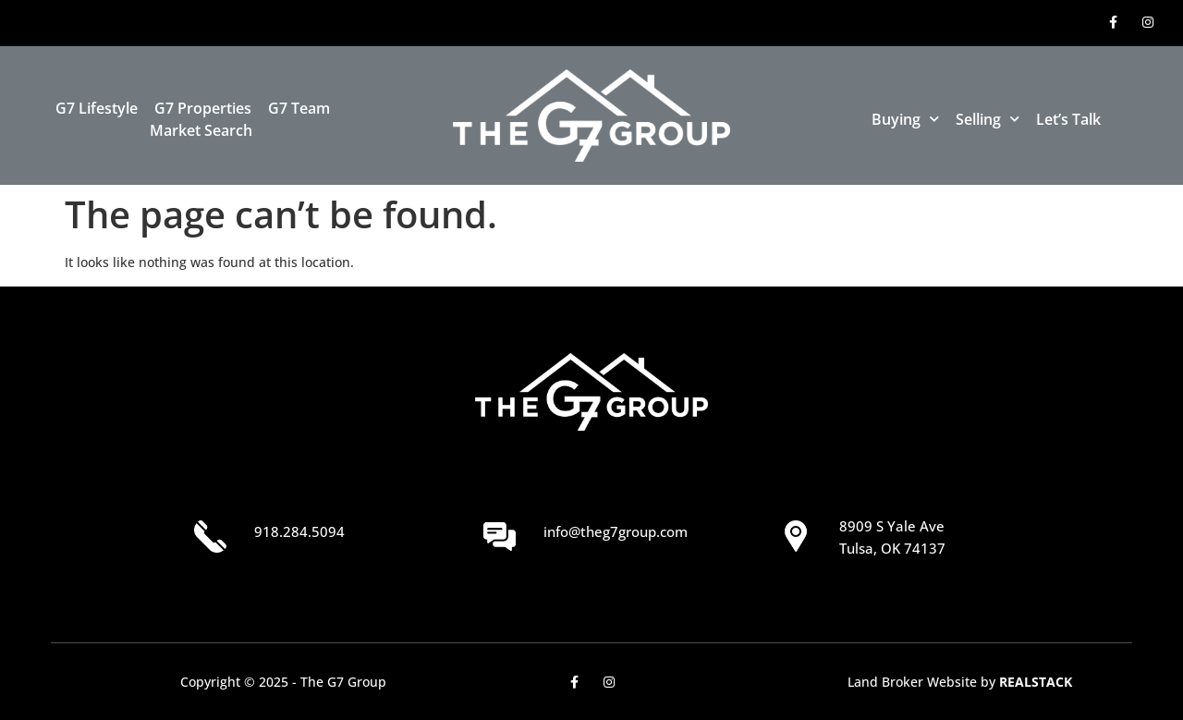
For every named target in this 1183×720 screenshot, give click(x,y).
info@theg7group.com (615, 531)
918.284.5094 (299, 531)
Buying (905, 119)
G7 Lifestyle (96, 108)
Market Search (201, 130)
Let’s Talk (1068, 119)
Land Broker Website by (960, 681)
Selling (987, 119)
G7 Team (299, 108)
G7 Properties (202, 108)
